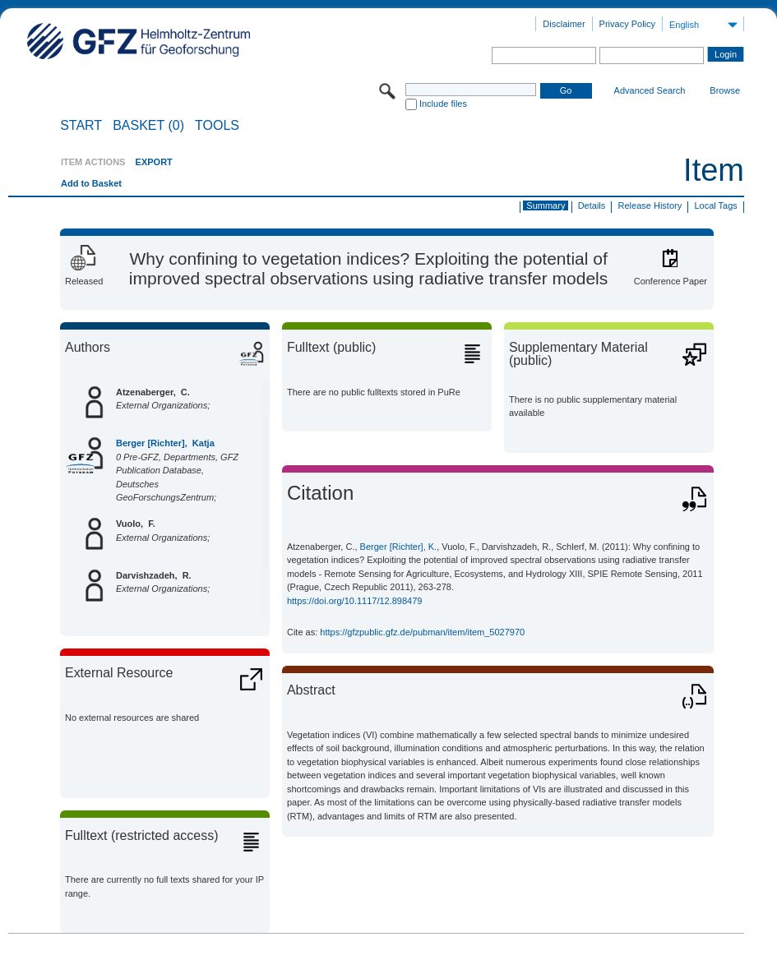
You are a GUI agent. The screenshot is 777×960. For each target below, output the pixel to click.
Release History (650, 205)
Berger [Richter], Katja (165, 443)
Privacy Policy (627, 24)
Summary (545, 205)
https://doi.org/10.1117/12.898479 (355, 601)
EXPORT (154, 162)
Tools (217, 125)
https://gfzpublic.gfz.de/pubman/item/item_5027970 (422, 632)
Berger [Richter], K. (398, 547)
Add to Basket (91, 183)
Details (592, 205)
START (81, 125)
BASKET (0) (148, 125)
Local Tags (715, 205)
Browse (725, 90)
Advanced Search (650, 90)
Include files (443, 103)
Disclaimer (564, 24)
